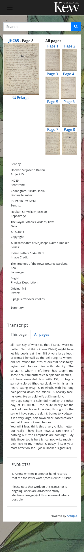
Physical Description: (24, 282)
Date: (14, 226)
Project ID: (17, 174)
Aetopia (72, 516)
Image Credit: (19, 257)
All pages (41, 334)
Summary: (17, 307)
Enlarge (21, 71)
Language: (17, 272)
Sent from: (18, 185)
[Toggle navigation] (10, 7)
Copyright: (17, 237)
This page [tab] (19, 334)
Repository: (18, 216)
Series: (15, 247)
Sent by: (16, 164)
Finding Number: (22, 195)
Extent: (15, 293)
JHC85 (14, 40)
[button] (76, 26)
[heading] (21, 40)
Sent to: (16, 205)
